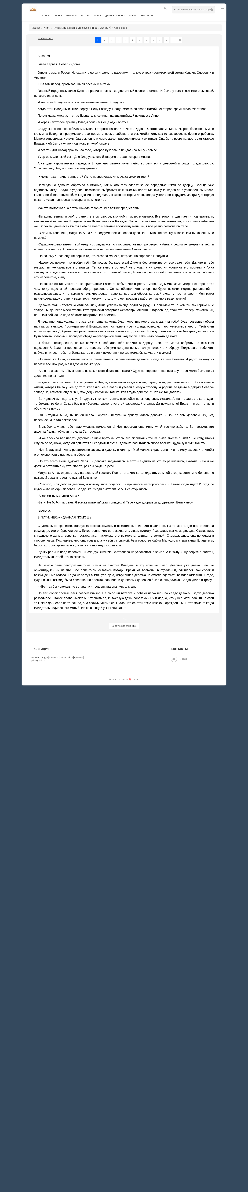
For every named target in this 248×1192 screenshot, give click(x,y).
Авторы (85, 15)
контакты (54, 657)
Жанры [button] (70, 15)
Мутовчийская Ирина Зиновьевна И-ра (75, 27)
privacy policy (38, 660)
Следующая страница (124, 625)
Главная (45, 15)
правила (78, 657)
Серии (97, 15)
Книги (58, 15)
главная (35, 657)
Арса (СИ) (105, 27)
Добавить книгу (115, 15)
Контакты (147, 15)
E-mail (179, 659)
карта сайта (67, 657)
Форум (133, 15)
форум (44, 657)
